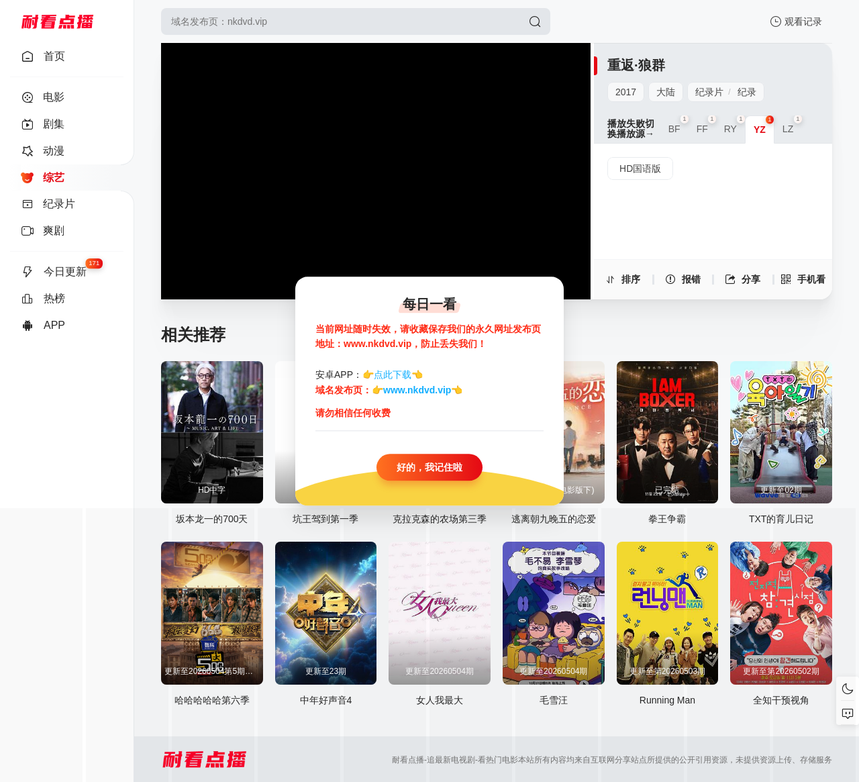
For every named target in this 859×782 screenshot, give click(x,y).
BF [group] (678, 124)
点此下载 (392, 375)
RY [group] (734, 124)
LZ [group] (791, 124)
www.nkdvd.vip (417, 390)
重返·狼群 (636, 65)
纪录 (747, 92)
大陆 (665, 92)
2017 (625, 92)
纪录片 (709, 92)
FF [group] (706, 124)
